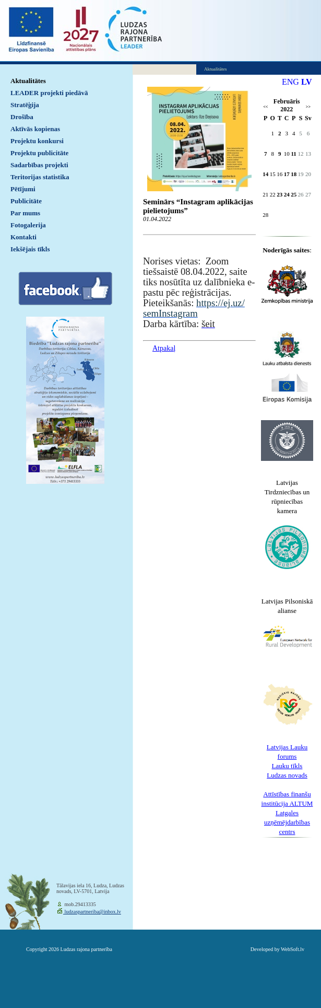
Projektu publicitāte (39, 153)
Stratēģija (24, 105)
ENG (290, 81)
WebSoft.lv (292, 949)
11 (293, 153)
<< (265, 107)
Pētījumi (22, 189)
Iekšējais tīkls (30, 249)
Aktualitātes (28, 81)
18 (293, 174)
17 (287, 174)
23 (279, 194)
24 (287, 194)
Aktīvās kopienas (35, 129)
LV (306, 81)
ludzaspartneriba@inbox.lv (92, 911)
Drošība (21, 117)
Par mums (25, 213)
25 (293, 194)
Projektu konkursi (37, 141)
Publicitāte (26, 201)
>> (308, 107)
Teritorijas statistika (39, 177)
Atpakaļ (163, 348)
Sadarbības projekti (39, 165)
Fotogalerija (28, 225)
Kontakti (23, 237)
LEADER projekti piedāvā (49, 93)
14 (265, 174)
